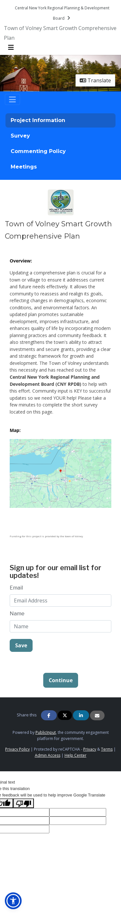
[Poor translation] (23, 803)
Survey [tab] (20, 136)
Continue (61, 680)
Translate (95, 80)
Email (16, 588)
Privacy (89, 749)
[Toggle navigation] (12, 99)
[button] (13, 901)
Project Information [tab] (38, 120)
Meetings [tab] (24, 167)
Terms (107, 749)
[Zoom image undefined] (60, 473)
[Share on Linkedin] (81, 715)
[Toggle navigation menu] (11, 47)
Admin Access (47, 755)
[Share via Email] (97, 715)
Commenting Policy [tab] (38, 151)
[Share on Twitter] (65, 715)
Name (17, 614)
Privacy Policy (17, 749)
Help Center (75, 755)
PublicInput (45, 732)
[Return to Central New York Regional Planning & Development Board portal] (62, 13)
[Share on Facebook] (49, 715)
